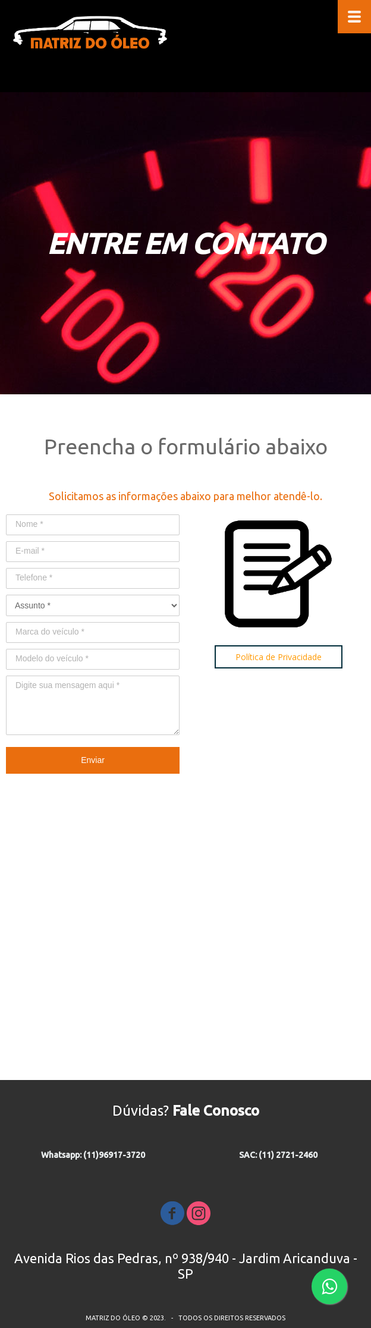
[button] (278, 656)
